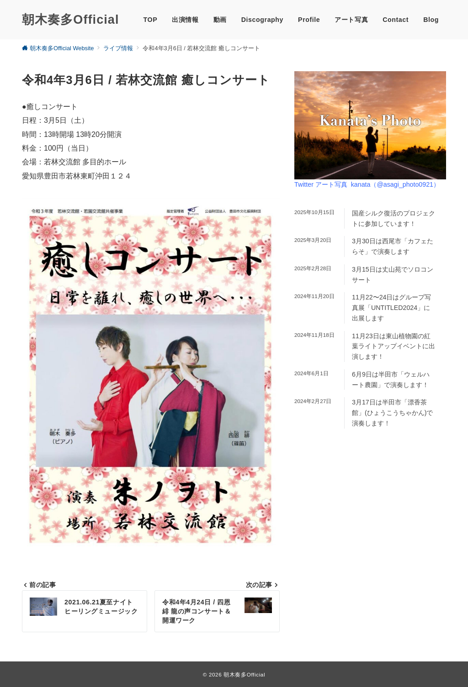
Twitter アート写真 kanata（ (367, 184)
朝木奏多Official (70, 19)
